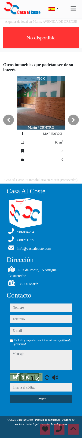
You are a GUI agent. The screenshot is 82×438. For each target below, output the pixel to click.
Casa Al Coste (25, 419)
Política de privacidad (48, 419)
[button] (8, 120)
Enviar (41, 399)
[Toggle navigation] (73, 9)
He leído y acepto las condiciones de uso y (42, 342)
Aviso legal (32, 424)
